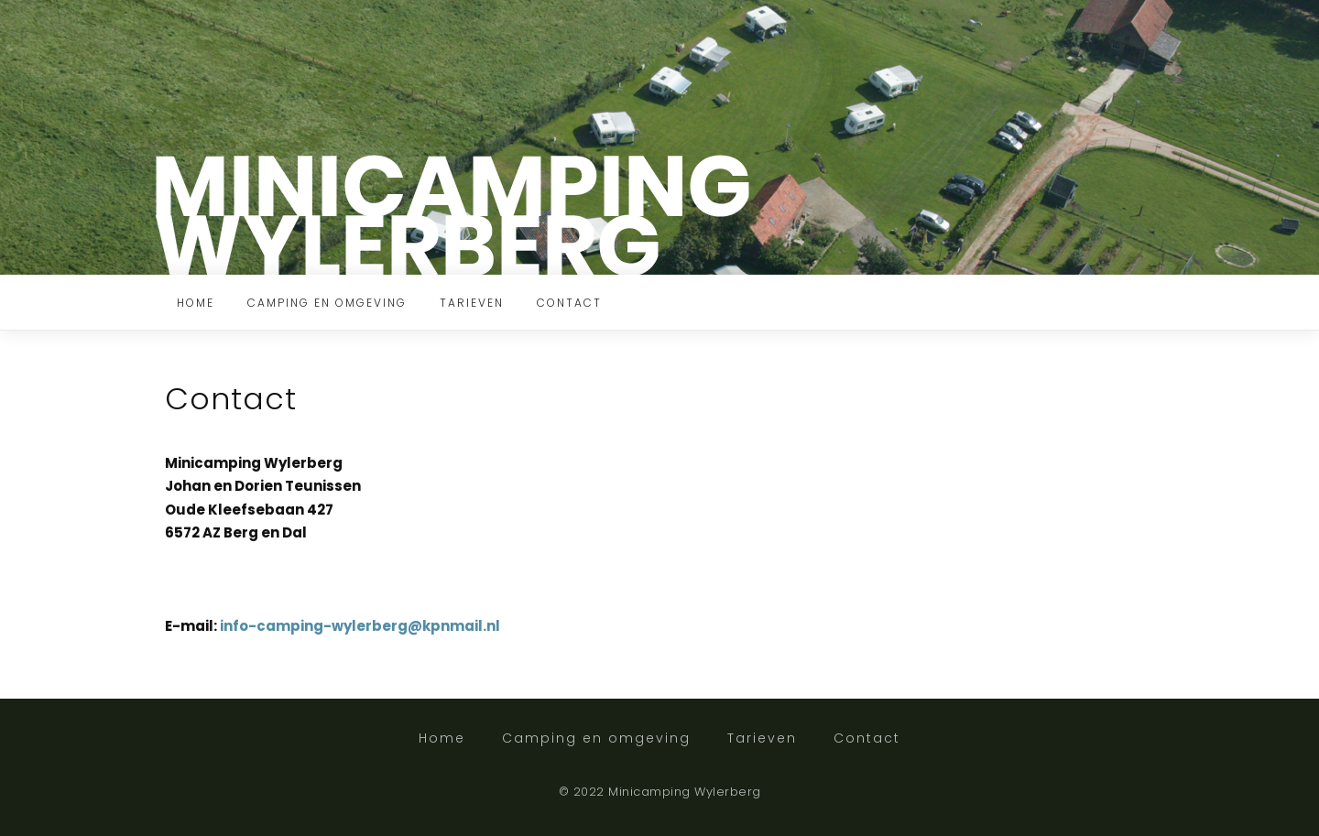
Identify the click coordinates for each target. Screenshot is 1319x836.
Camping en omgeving (327, 302)
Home (195, 302)
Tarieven (472, 302)
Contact (569, 302)
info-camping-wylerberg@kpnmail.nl (361, 625)
